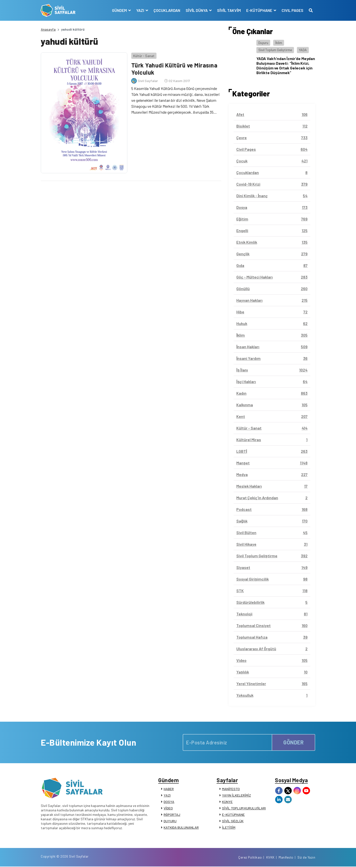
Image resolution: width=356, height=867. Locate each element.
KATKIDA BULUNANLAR (181, 827)
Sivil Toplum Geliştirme (275, 50)
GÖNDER (293, 742)
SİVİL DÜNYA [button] (197, 10)
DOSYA (169, 802)
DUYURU (170, 821)
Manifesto (286, 858)
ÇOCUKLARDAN (167, 10)
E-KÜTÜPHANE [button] (259, 10)
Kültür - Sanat (143, 55)
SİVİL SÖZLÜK (233, 821)
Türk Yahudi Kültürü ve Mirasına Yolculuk (174, 69)
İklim (278, 43)
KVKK (270, 858)
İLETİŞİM (228, 827)
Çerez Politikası (250, 858)
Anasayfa (48, 29)
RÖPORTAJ (172, 815)
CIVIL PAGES (292, 10)
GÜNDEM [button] (120, 10)
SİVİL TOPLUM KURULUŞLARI (244, 808)
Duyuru (263, 43)
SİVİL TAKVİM (229, 10)
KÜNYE (227, 802)
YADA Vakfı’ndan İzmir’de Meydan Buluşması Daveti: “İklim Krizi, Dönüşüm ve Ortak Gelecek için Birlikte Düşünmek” (285, 65)
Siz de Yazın (306, 858)
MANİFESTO (231, 789)
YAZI (167, 795)
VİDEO (168, 808)
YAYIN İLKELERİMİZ (236, 795)
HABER (169, 789)
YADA (303, 50)
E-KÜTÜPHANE (233, 815)
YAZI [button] (140, 10)
